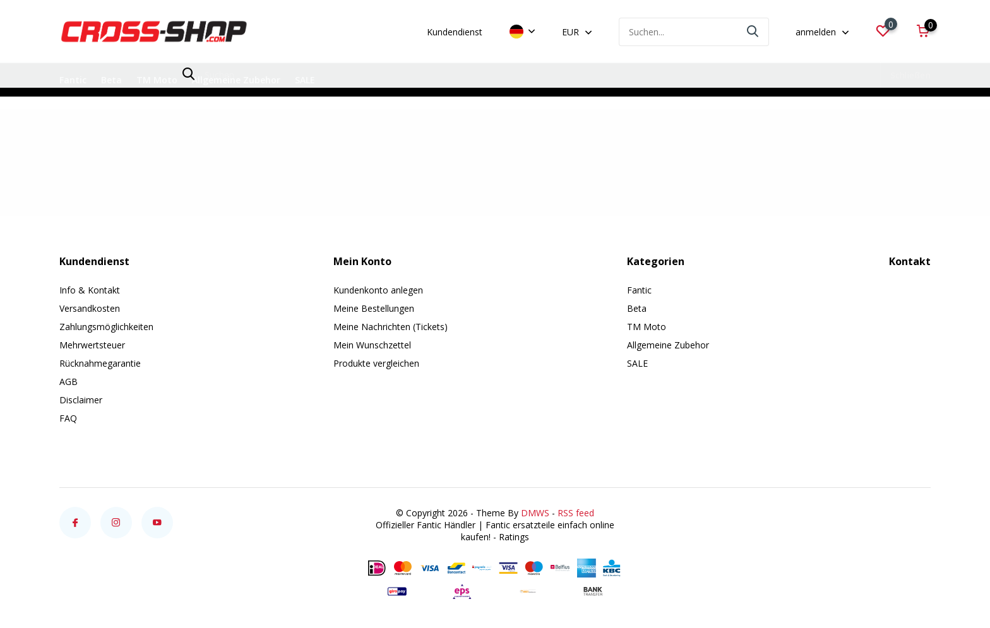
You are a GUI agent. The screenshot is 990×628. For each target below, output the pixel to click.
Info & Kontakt (89, 290)
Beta (111, 80)
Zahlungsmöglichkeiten (106, 327)
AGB (68, 382)
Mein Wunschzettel (372, 345)
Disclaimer (80, 400)
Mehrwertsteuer (92, 345)
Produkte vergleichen (376, 363)
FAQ (68, 418)
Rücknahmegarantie (100, 363)
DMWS (535, 513)
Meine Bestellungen (373, 308)
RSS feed (576, 513)
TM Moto (156, 80)
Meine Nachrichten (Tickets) (390, 327)
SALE (305, 80)
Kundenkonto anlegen (378, 290)
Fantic (72, 80)
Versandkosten (89, 308)
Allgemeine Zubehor (236, 80)
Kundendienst (454, 32)
